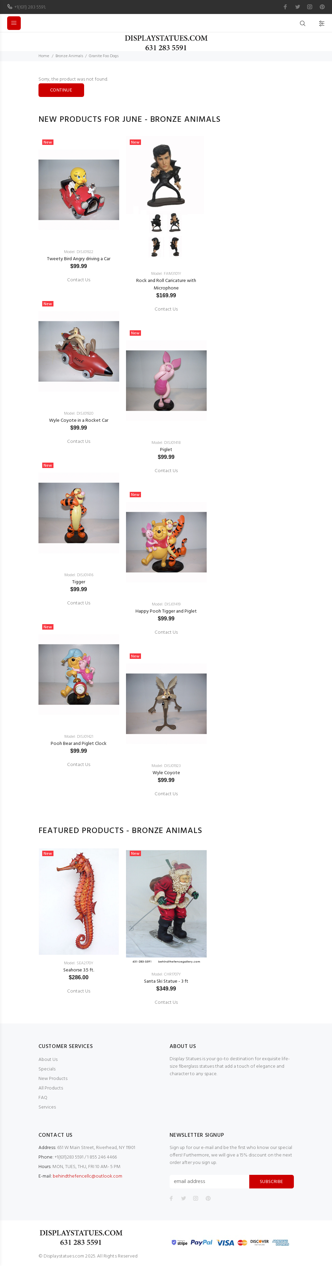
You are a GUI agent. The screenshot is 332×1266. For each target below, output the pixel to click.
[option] (79, 450)
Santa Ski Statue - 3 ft (166, 981)
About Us (48, 1060)
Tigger (78, 582)
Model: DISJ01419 (166, 604)
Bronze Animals (69, 56)
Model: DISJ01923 (166, 766)
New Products (52, 1079)
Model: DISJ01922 (78, 252)
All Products (50, 1088)
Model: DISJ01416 (78, 575)
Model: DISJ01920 (78, 413)
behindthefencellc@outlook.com (87, 1176)
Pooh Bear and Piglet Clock (79, 744)
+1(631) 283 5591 (29, 7)
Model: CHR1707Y (166, 974)
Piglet (166, 450)
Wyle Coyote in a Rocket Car (78, 420)
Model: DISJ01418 (166, 442)
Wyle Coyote (166, 773)
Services (47, 1107)
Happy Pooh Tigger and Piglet (166, 611)
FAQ (42, 1098)
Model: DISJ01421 (78, 736)
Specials (47, 1069)
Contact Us (78, 280)
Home (43, 56)
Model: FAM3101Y (166, 273)
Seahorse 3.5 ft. (78, 970)
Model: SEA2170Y (78, 963)
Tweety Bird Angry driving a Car (78, 259)
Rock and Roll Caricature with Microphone (166, 284)
